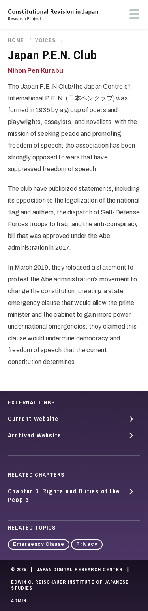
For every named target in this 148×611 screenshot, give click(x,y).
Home (16, 40)
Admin (18, 601)
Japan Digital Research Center (80, 570)
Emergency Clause (38, 544)
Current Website (33, 418)
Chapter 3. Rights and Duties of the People (64, 495)
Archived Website (34, 435)
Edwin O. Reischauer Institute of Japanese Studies (70, 585)
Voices (45, 40)
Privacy (86, 544)
